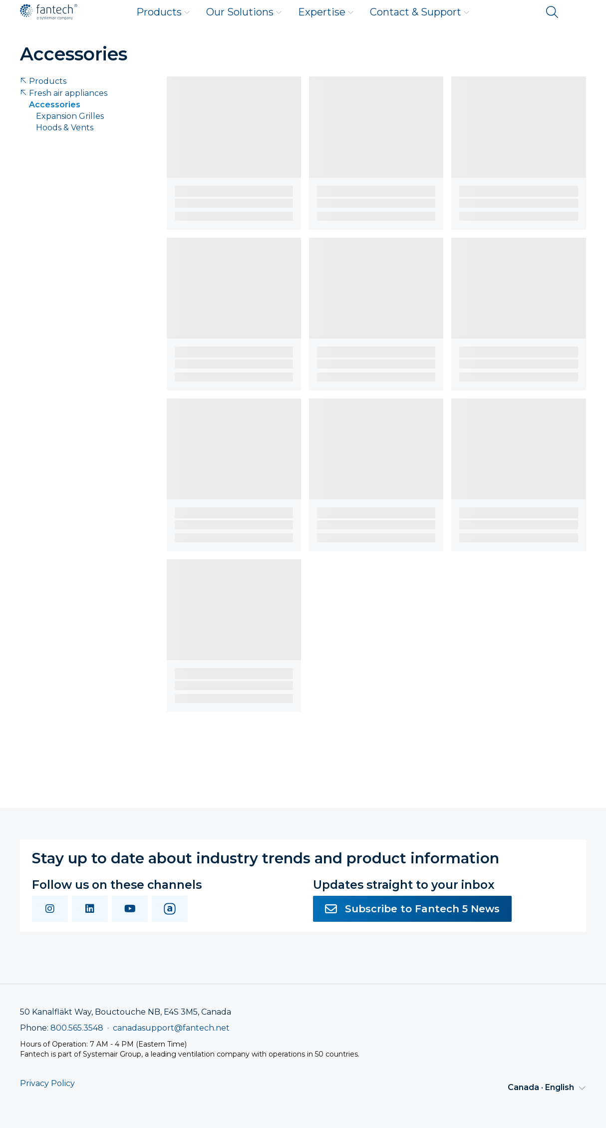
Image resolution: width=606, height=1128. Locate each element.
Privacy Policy (47, 1083)
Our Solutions (244, 12)
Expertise (326, 12)
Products (163, 12)
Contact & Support (420, 12)
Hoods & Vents (64, 127)
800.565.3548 (76, 1028)
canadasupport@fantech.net (171, 1028)
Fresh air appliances (63, 93)
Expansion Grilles (70, 116)
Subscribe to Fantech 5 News (412, 909)
